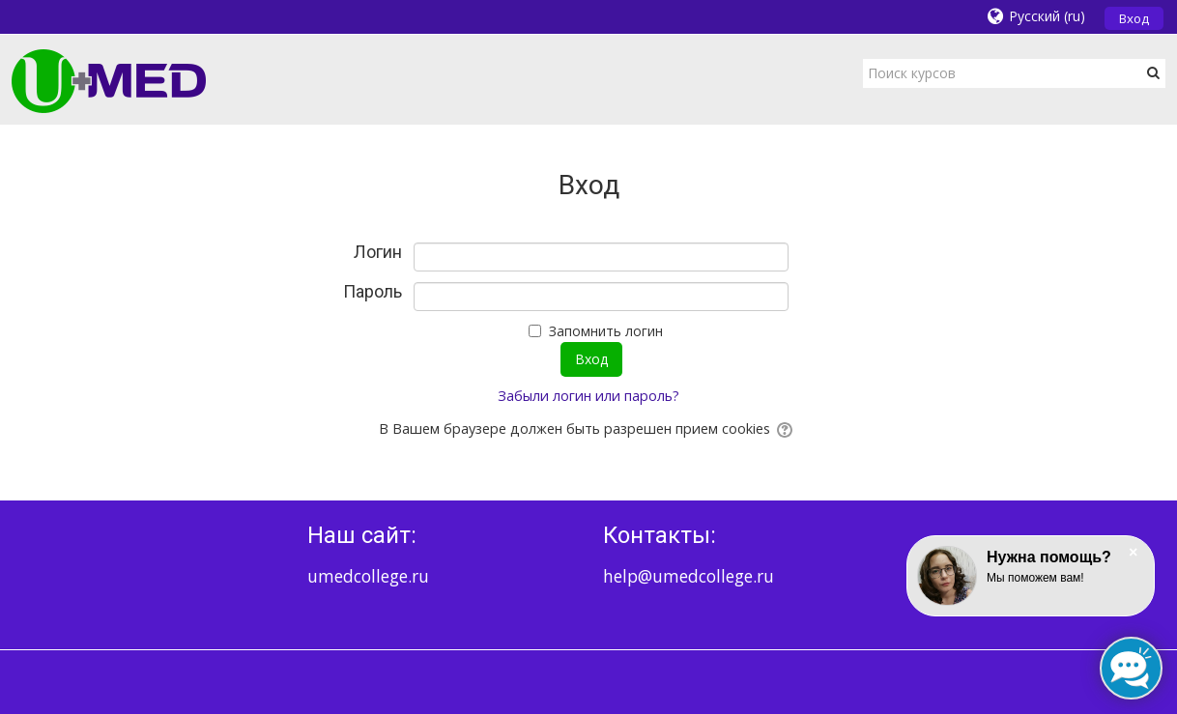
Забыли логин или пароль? (588, 395)
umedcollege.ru (368, 575)
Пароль (372, 291)
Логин (378, 252)
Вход (1134, 18)
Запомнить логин (606, 331)
